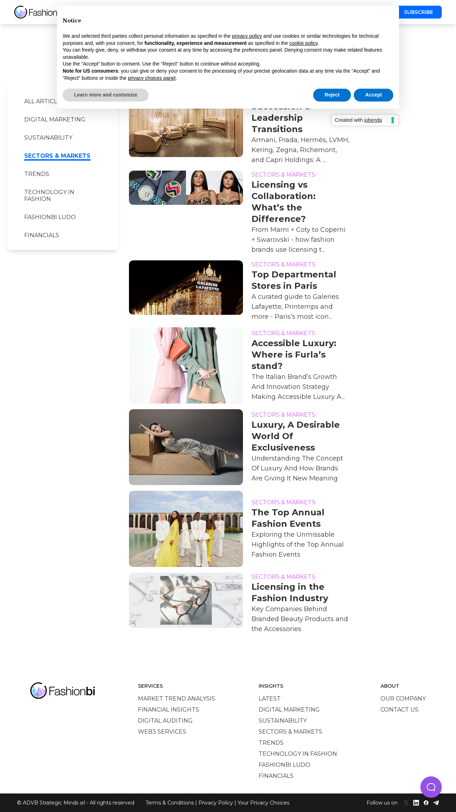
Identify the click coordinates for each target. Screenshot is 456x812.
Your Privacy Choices (263, 803)
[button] (431, 787)
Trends (36, 174)
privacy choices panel (152, 78)
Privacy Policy (215, 803)
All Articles (44, 101)
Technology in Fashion (49, 195)
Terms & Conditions (170, 803)
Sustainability (48, 137)
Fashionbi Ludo (50, 217)
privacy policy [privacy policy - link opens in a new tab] (247, 36)
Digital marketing (55, 119)
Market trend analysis (176, 698)
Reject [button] (332, 95)
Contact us (399, 709)
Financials (41, 235)
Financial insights (168, 709)
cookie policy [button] (303, 43)
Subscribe (418, 12)
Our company (403, 698)
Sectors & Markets (57, 155)
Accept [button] (373, 95)
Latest (270, 698)
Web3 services (162, 731)
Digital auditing (165, 720)
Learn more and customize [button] (105, 95)
